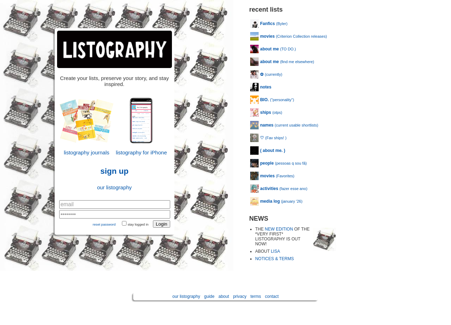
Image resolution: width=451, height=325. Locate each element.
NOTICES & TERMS (274, 258)
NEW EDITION (279, 229)
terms (256, 296)
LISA (275, 251)
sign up (114, 171)
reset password (104, 224)
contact (272, 296)
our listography (114, 187)
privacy (239, 296)
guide (209, 296)
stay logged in (138, 224)
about (223, 296)
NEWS (258, 218)
